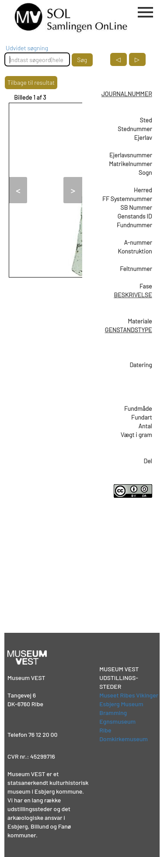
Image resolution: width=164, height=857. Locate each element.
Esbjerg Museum (121, 704)
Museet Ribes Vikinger (128, 695)
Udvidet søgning (27, 48)
